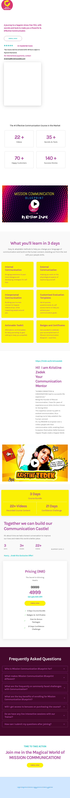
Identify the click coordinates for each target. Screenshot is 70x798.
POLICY (26, 787)
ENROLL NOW (35, 603)
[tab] (35, 669)
